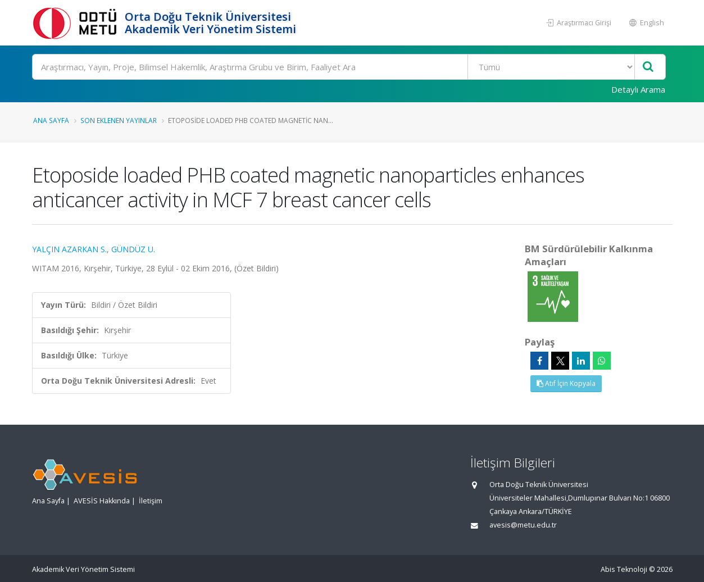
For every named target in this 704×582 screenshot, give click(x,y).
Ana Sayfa (51, 120)
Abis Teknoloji (624, 569)
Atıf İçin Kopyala (566, 383)
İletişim (150, 501)
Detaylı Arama (638, 89)
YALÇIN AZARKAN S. (69, 249)
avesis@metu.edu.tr (523, 525)
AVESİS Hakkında (102, 501)
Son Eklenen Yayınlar (118, 120)
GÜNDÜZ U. (133, 249)
